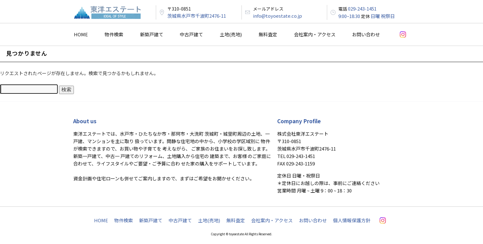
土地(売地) (231, 34)
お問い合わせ (366, 34)
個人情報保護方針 (351, 220)
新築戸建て (151, 34)
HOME (81, 34)
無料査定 (268, 34)
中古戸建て (191, 34)
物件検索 (114, 34)
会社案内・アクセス (315, 34)
